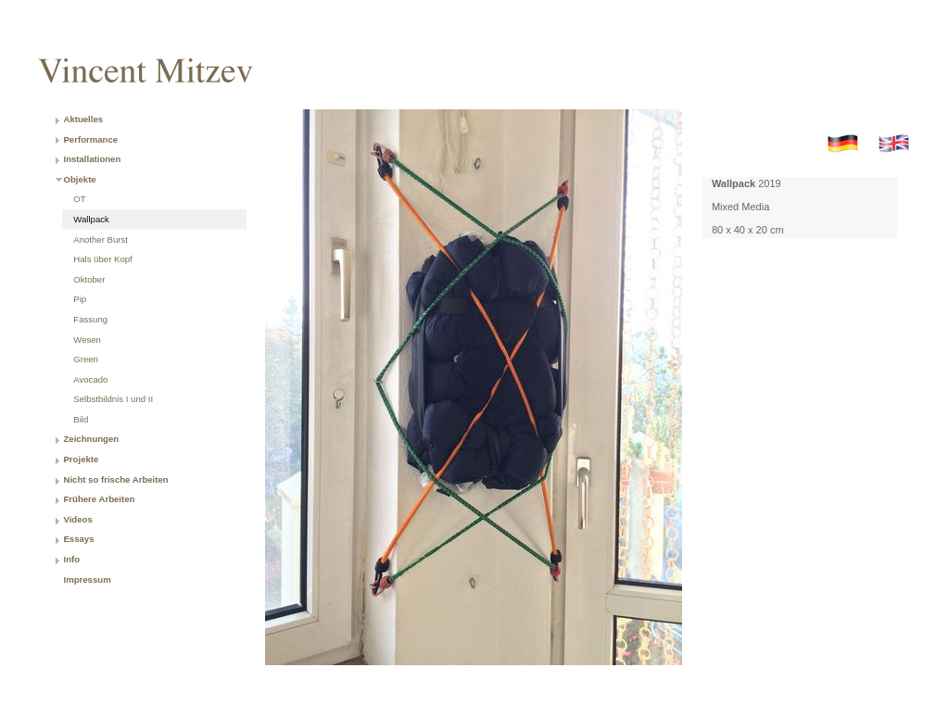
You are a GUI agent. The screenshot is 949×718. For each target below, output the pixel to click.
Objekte (79, 179)
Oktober (89, 279)
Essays (78, 539)
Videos (77, 519)
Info (71, 559)
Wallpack (91, 219)
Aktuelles (83, 119)
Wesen (87, 339)
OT (79, 199)
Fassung (90, 319)
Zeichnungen (91, 439)
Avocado (90, 379)
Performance (90, 139)
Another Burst (100, 239)
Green (85, 359)
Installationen (91, 159)
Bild (80, 419)
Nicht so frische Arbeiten (115, 479)
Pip (79, 299)
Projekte (80, 459)
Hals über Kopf (102, 259)
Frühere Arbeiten (98, 499)
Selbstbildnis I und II (113, 399)
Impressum (86, 579)
